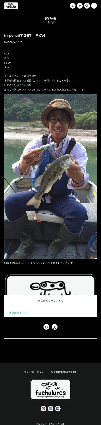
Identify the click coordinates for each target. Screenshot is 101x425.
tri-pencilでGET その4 (24, 35)
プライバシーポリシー (35, 372)
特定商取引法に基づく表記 (64, 372)
